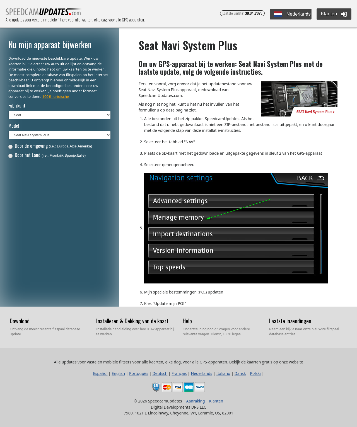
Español (100, 373)
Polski (255, 373)
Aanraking (195, 401)
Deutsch (159, 373)
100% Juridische (55, 96)
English (118, 373)
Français (179, 373)
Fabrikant (16, 105)
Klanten (334, 14)
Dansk (240, 373)
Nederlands (292, 14)
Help (187, 321)
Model (13, 125)
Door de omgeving (50, 145)
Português (138, 373)
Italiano (223, 373)
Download (20, 321)
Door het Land (47, 154)
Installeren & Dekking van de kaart (132, 321)
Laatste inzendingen (290, 321)
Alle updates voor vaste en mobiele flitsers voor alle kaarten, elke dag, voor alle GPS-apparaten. (44, 13)
